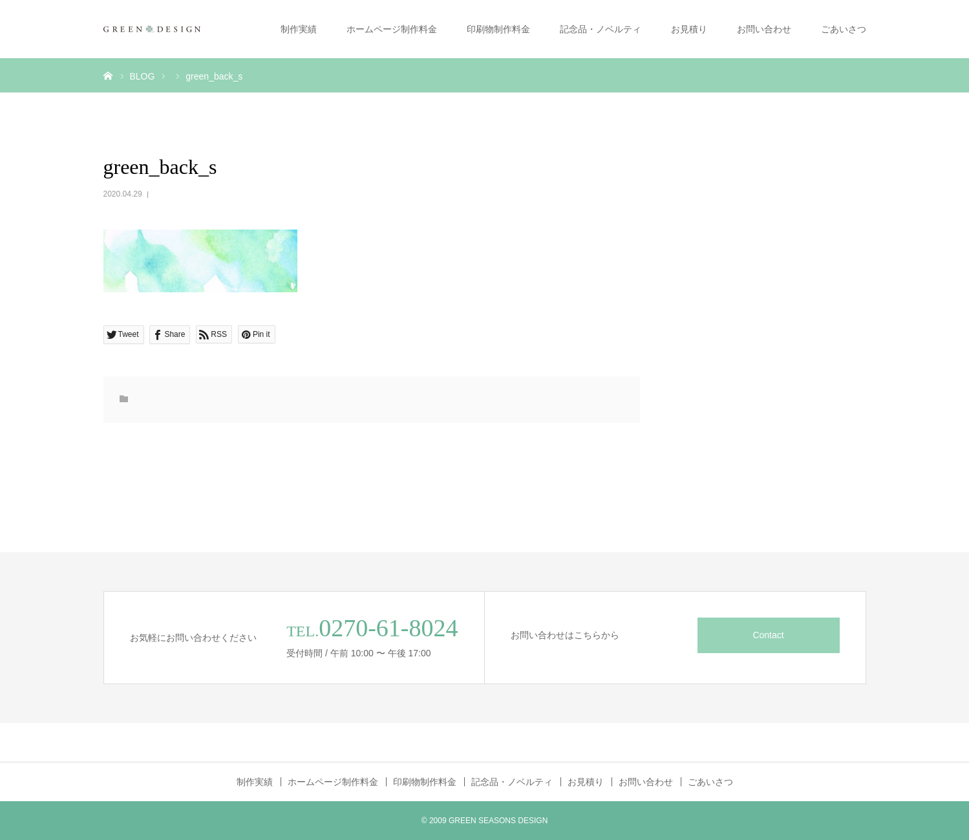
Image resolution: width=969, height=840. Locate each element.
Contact (767, 635)
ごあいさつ (843, 29)
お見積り (689, 29)
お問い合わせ (764, 29)
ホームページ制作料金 (391, 29)
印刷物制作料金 (498, 29)
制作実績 (299, 29)
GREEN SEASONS (482, 820)
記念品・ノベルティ (600, 29)
